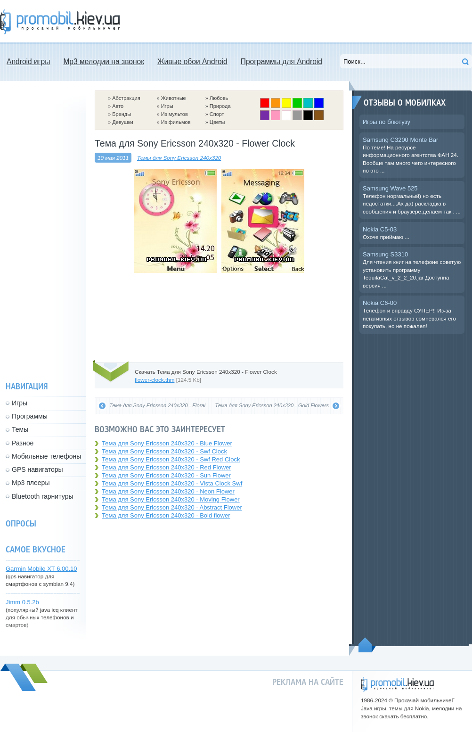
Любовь (219, 98)
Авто (117, 106)
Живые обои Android (192, 62)
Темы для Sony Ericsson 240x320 (179, 158)
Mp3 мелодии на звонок (103, 62)
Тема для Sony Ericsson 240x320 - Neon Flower (168, 491)
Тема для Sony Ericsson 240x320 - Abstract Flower (172, 507)
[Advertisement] (219, 317)
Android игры (28, 62)
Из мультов (174, 114)
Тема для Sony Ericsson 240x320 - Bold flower (166, 515)
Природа (220, 106)
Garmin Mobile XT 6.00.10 (41, 568)
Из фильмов (176, 122)
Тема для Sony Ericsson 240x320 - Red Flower (166, 467)
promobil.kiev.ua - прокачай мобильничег (397, 684)
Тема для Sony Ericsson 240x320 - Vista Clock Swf (172, 483)
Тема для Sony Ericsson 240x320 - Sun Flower (166, 475)
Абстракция (126, 98)
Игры (167, 106)
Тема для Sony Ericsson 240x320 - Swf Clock (164, 451)
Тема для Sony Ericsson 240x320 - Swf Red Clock (171, 459)
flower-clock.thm (154, 380)
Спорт (217, 114)
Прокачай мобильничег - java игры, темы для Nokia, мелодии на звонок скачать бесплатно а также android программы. (60, 21)
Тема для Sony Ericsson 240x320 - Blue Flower (167, 443)
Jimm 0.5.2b (22, 602)
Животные (173, 98)
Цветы (217, 122)
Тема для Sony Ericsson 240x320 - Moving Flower (171, 499)
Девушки (122, 122)
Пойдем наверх (367, 644)
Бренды (121, 114)
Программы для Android (281, 62)
